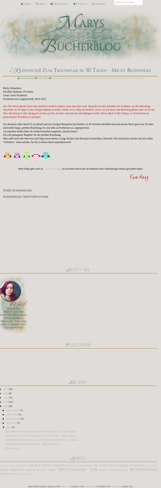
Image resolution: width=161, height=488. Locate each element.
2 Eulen (21, 465)
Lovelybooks (84, 78)
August (11, 423)
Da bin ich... (13, 448)
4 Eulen (44, 465)
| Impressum (98, 4)
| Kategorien (59, 4)
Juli (9, 427)
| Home (26, 4)
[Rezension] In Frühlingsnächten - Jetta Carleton (40, 431)
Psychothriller (118, 470)
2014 (6, 398)
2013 (5, 402)
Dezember (13, 410)
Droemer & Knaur (90, 465)
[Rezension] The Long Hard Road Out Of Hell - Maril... (42, 440)
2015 (5, 393)
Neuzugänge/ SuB (77, 469)
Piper (103, 470)
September (13, 419)
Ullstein (27, 474)
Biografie (72, 465)
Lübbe (52, 470)
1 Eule (12, 465)
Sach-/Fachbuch (134, 78)
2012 (5, 406)
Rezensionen (117, 78)
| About (41, 4)
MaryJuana (89, 486)
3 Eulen (32, 465)
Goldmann (121, 465)
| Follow (80, 4)
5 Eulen (55, 78)
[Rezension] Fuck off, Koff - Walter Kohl (33, 444)
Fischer (107, 465)
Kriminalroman (36, 470)
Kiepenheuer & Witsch (143, 465)
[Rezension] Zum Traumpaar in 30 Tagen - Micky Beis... (41, 436)
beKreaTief (65, 486)
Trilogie (16, 474)
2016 (6, 389)
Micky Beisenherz (101, 78)
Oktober (12, 414)
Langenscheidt (68, 78)
